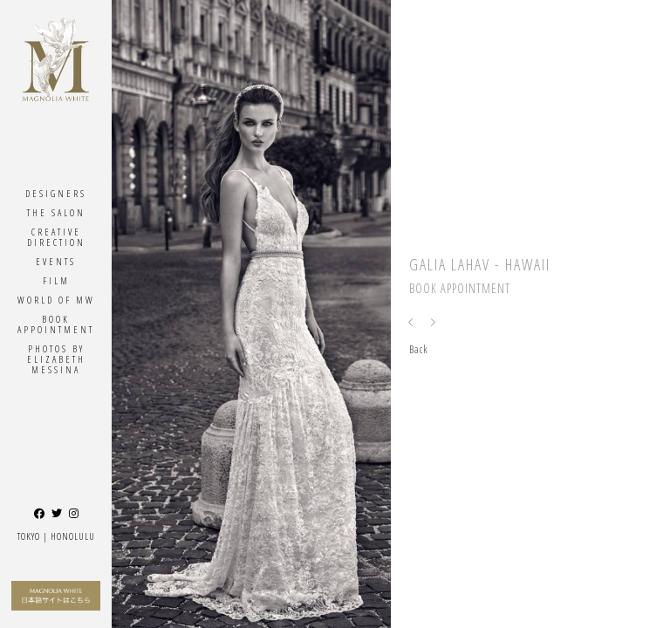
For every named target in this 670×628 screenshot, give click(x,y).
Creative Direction (56, 237)
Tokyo (28, 536)
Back (418, 349)
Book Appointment (55, 324)
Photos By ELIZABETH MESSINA (56, 359)
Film (56, 280)
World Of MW (56, 299)
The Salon (56, 212)
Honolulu (73, 536)
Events (56, 261)
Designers (55, 193)
